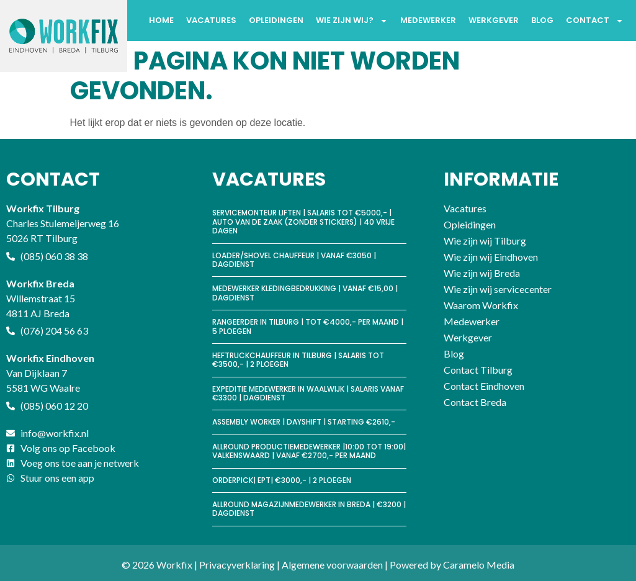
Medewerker (428, 20)
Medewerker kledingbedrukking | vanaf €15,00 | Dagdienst (305, 292)
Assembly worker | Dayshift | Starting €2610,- (303, 422)
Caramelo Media (478, 564)
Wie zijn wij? (352, 21)
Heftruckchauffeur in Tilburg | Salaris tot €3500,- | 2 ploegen (298, 359)
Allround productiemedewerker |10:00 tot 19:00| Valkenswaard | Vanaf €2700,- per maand (309, 451)
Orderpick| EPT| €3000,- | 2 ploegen (281, 480)
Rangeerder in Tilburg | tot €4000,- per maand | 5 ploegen (307, 326)
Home (161, 20)
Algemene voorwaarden (332, 564)
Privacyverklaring (237, 564)
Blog (542, 20)
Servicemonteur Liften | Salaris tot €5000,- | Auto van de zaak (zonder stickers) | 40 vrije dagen (303, 221)
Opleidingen (276, 20)
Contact (595, 21)
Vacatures (211, 20)
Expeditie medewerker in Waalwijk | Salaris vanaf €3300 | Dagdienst (308, 393)
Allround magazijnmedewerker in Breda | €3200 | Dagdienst (309, 508)
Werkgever (493, 20)
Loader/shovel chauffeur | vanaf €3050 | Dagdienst (294, 259)
